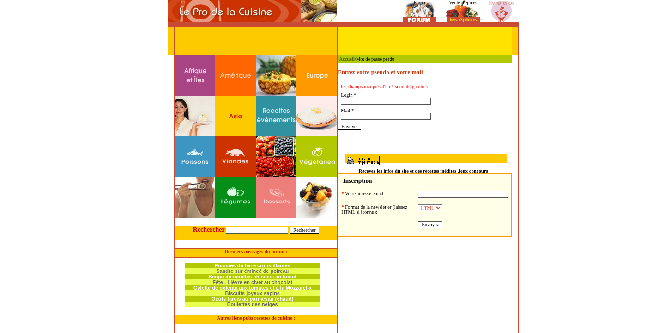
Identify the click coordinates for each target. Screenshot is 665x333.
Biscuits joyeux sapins (252, 293)
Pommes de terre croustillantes (252, 265)
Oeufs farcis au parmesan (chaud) (252, 299)
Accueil (347, 59)
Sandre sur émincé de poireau (252, 271)
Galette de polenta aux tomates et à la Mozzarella (252, 287)
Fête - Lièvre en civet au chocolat (252, 282)
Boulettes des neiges (252, 304)
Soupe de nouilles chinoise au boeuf (252, 276)
